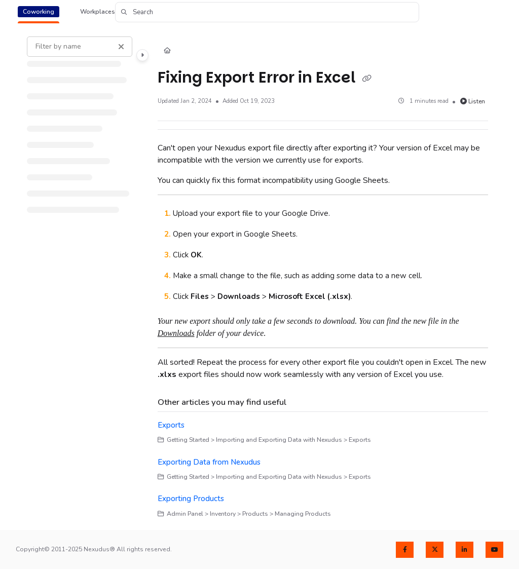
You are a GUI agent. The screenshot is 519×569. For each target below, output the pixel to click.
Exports (171, 425)
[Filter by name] (79, 46)
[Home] (167, 51)
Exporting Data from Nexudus (209, 462)
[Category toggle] (142, 55)
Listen (473, 101)
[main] (323, 277)
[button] (267, 12)
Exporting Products (191, 499)
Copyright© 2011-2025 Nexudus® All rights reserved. (94, 549)
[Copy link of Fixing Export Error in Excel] (367, 78)
